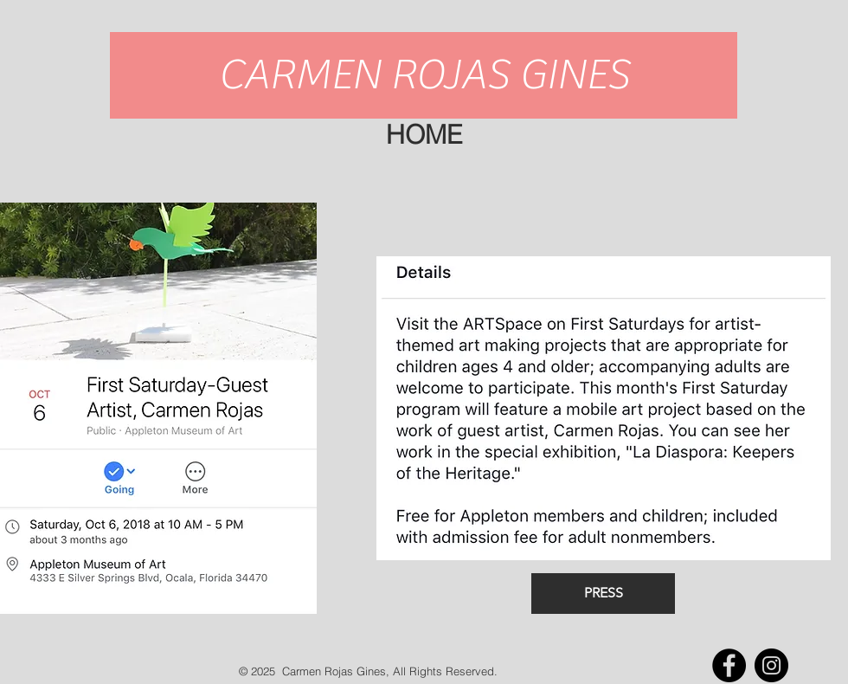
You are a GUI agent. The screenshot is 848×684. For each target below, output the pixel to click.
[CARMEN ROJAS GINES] (423, 75)
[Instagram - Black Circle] (771, 665)
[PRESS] (603, 593)
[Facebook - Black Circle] (729, 665)
